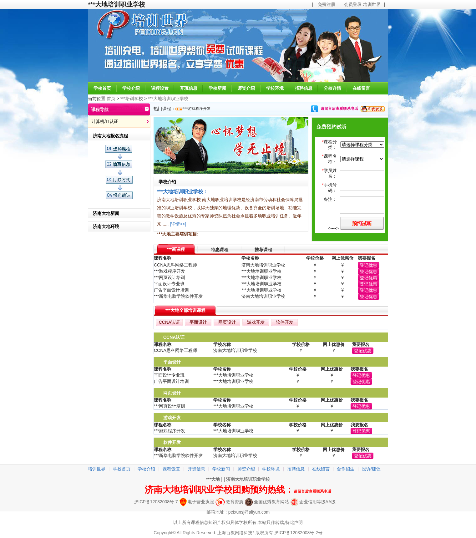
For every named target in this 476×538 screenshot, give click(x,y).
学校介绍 (131, 88)
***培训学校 (131, 98)
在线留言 (361, 88)
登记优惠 (368, 265)
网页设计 (227, 322)
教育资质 (229, 501)
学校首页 (102, 88)
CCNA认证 (169, 322)
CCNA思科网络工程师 (175, 264)
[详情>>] (178, 223)
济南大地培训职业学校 (248, 479)
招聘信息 (303, 88)
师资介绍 (246, 88)
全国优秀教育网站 (267, 501)
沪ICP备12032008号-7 (156, 501)
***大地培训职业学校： (182, 191)
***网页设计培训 (169, 277)
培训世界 (372, 4)
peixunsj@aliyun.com (249, 512)
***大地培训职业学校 (168, 98)
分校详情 (332, 88)
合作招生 (345, 468)
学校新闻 (217, 88)
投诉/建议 (371, 468)
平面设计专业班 (169, 283)
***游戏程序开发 (196, 108)
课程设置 (160, 88)
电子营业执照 (197, 501)
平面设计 (198, 322)
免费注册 (326, 4)
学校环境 (275, 88)
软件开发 (284, 322)
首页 (111, 98)
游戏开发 (256, 322)
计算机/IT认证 (104, 121)
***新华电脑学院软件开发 (178, 296)
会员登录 (353, 4)
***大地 (213, 479)
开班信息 (188, 88)
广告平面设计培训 (171, 289)
